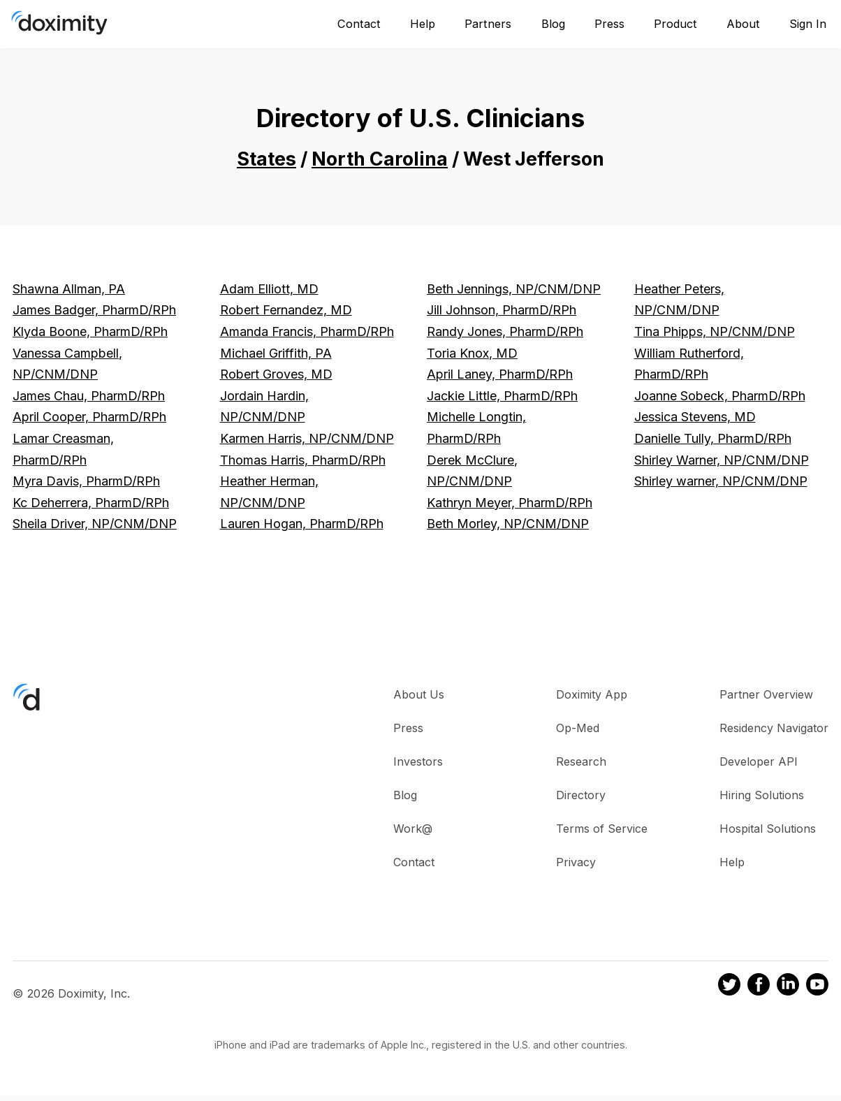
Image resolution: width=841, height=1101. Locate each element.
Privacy (576, 862)
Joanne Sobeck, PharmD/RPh (719, 395)
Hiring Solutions (761, 795)
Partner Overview (766, 694)
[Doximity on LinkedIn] (788, 986)
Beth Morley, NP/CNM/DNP (508, 523)
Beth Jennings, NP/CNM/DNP (514, 289)
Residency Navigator (773, 728)
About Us (418, 694)
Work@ (412, 829)
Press (609, 24)
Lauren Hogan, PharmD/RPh (301, 523)
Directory (581, 795)
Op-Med (577, 728)
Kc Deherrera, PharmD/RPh (91, 502)
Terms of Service (602, 829)
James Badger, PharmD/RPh (94, 309)
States (266, 158)
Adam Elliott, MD (269, 289)
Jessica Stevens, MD (695, 416)
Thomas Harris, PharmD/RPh (303, 460)
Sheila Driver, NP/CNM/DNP (95, 523)
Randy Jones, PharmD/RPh (505, 331)
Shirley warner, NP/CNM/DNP (720, 481)
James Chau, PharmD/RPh (89, 395)
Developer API (758, 761)
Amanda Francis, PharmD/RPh (307, 331)
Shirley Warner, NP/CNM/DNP (721, 460)
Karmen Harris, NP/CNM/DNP (307, 438)
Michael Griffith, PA (276, 353)
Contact (359, 24)
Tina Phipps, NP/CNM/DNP (714, 331)
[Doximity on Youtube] (817, 986)
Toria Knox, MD (472, 353)
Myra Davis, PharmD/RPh (86, 481)
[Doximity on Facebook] (758, 986)
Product (675, 24)
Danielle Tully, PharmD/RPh (712, 438)
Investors (418, 761)
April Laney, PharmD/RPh (500, 374)
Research (581, 761)
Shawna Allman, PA (69, 289)
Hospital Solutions (767, 829)
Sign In (807, 24)
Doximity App (591, 694)
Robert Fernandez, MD (286, 309)
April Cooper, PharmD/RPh (89, 416)
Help (422, 24)
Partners (488, 24)
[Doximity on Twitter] (729, 986)
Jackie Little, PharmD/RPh (502, 395)
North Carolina (380, 158)
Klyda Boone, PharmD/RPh (90, 331)
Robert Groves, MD (276, 374)
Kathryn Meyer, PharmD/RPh (509, 502)
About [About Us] (743, 24)
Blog (553, 24)
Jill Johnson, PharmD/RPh (501, 309)
